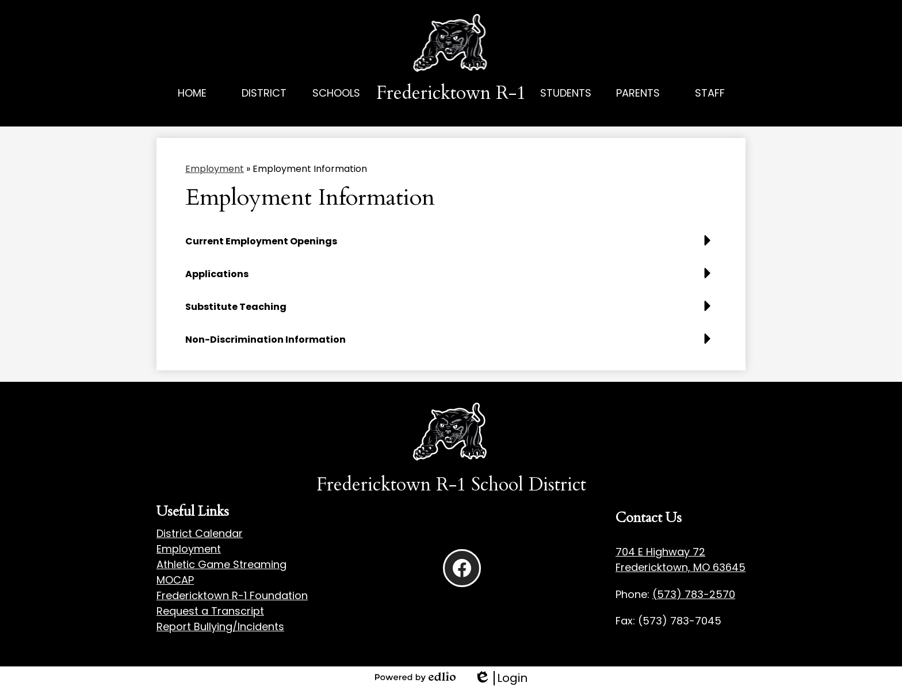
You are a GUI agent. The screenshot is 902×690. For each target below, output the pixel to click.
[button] (264, 105)
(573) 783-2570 (693, 594)
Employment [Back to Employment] (214, 168)
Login (501, 678)
